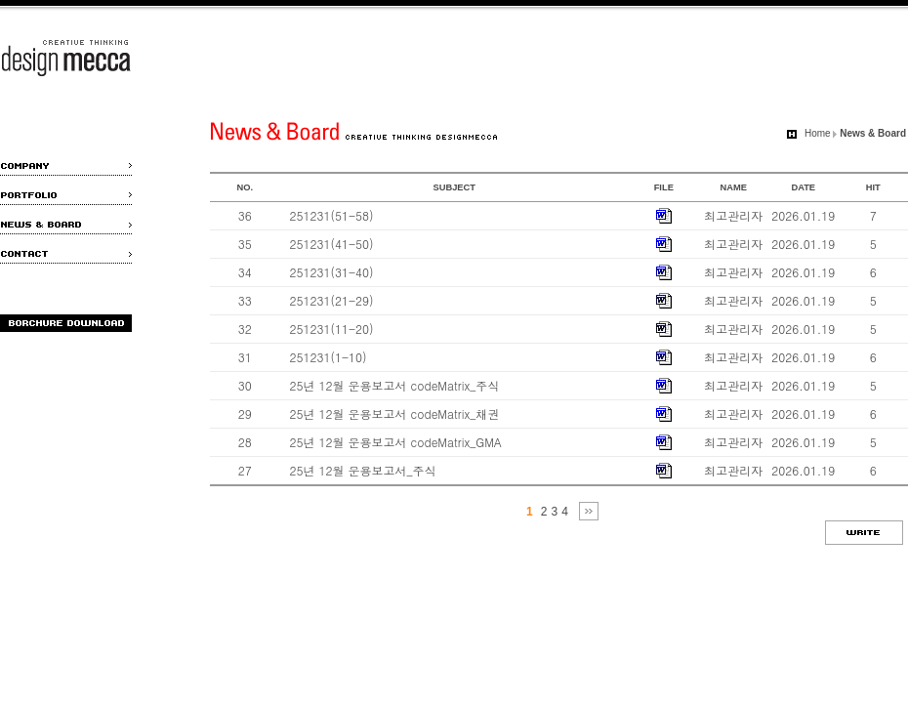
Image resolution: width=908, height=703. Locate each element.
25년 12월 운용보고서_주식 (363, 470)
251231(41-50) (332, 243)
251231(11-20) (332, 328)
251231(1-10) (328, 357)
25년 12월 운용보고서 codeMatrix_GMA (396, 442)
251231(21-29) (332, 300)
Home (818, 133)
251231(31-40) (332, 272)
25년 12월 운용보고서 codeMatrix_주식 (395, 385)
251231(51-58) (332, 215)
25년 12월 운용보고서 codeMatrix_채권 (395, 413)
